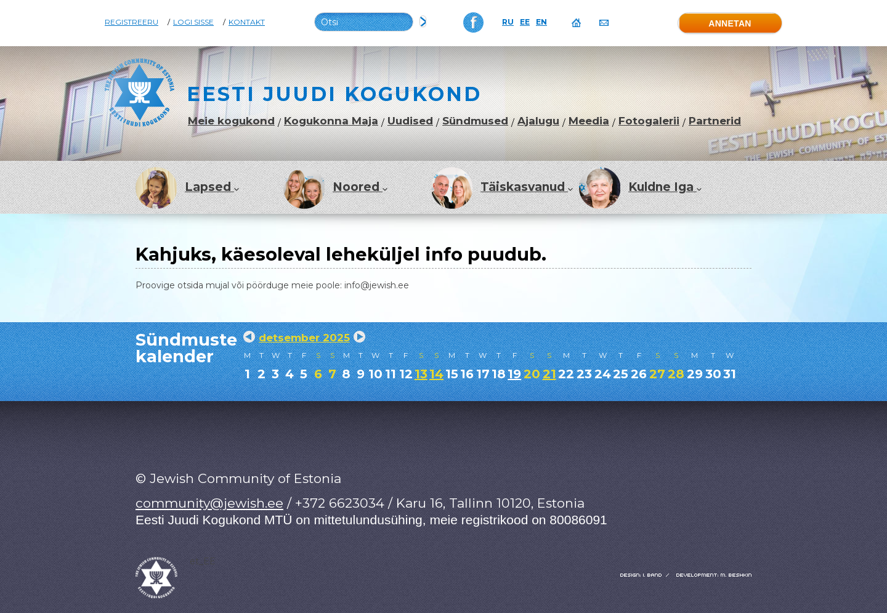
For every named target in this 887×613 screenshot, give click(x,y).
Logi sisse (193, 22)
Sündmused (475, 121)
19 (514, 374)
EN (541, 22)
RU (508, 22)
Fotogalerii (648, 121)
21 (549, 374)
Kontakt (247, 22)
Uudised (410, 121)
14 (436, 374)
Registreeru (131, 22)
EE (525, 22)
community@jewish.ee (209, 503)
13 (421, 374)
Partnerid (715, 121)
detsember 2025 (304, 337)
